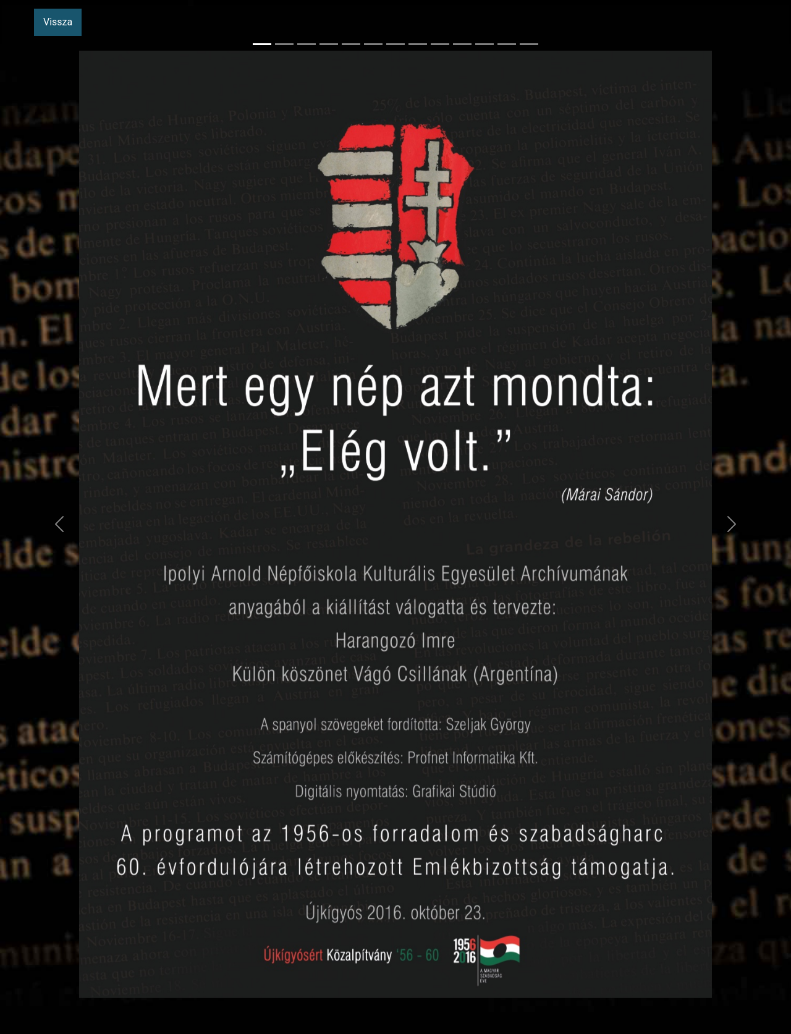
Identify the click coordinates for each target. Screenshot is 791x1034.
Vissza (57, 22)
